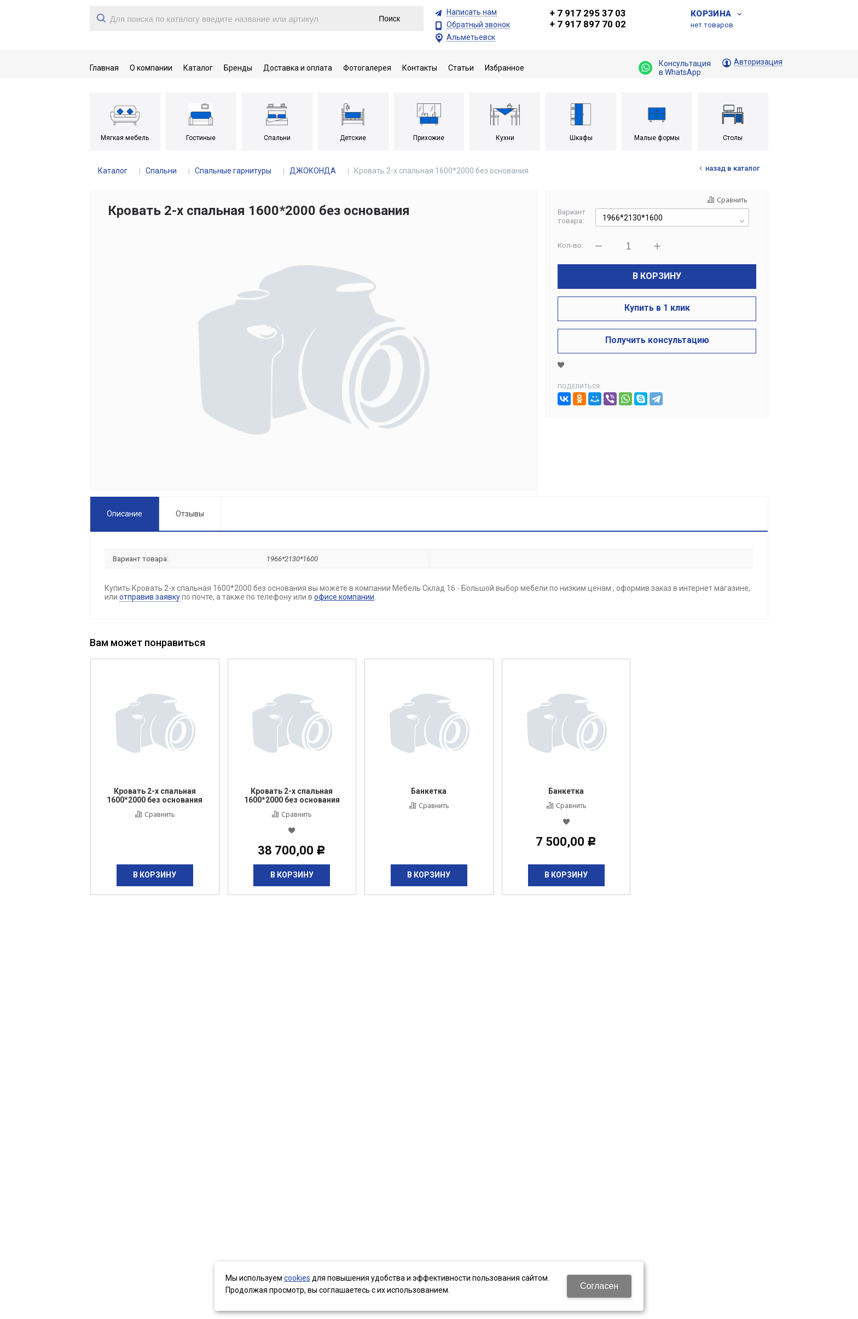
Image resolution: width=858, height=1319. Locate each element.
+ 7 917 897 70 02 (587, 24)
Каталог (112, 170)
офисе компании (344, 596)
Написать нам (472, 12)
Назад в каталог (732, 168)
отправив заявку (149, 596)
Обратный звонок (478, 25)
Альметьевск (471, 37)
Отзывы (190, 513)
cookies (297, 1278)
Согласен (599, 1286)
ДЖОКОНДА (312, 170)
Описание (124, 513)
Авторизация (758, 62)
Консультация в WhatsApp (675, 68)
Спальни (161, 170)
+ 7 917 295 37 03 (587, 13)
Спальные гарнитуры (233, 170)
